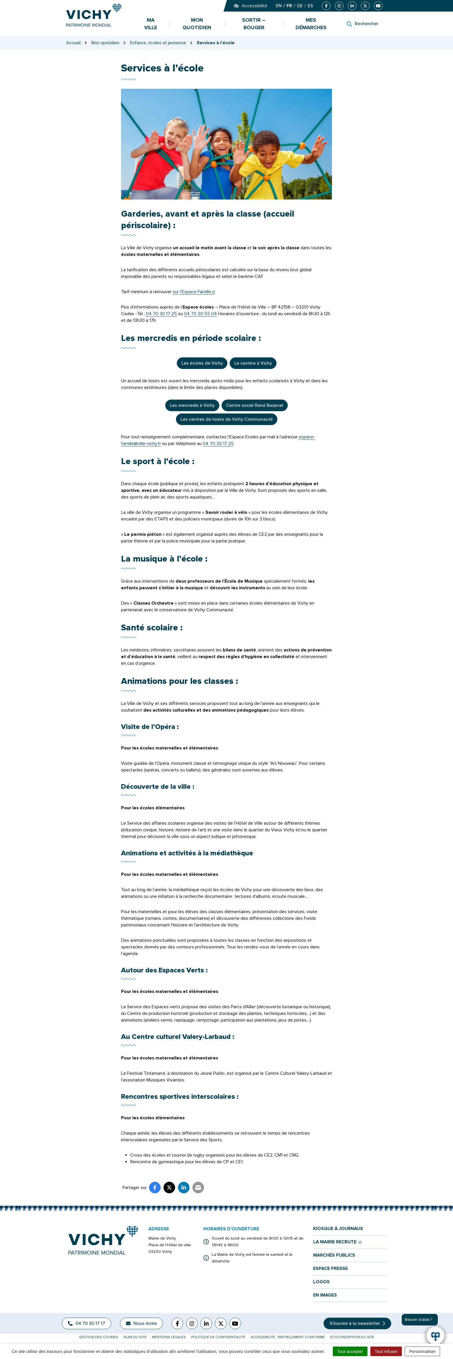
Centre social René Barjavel (254, 405)
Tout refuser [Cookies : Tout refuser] (386, 1351)
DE (300, 6)
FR (289, 6)
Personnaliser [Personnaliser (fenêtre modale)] (422, 1351)
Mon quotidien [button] (197, 24)
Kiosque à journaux (338, 1228)
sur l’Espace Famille (194, 292)
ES (310, 6)
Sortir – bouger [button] (254, 24)
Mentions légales (169, 1337)
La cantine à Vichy (253, 363)
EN (279, 6)
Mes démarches (311, 24)
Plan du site (135, 1337)
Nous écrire (141, 1323)
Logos (321, 1282)
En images (325, 1295)
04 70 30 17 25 (161, 314)
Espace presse (330, 1268)
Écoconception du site (352, 1337)
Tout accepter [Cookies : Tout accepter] (350, 1351)
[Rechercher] (362, 23)
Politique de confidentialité (218, 1337)
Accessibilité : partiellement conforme (288, 1337)
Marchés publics (334, 1255)
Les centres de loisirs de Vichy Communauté (227, 419)
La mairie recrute (337, 1242)
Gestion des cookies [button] (98, 1337)
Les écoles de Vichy (202, 363)
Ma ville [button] (150, 24)
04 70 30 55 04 (200, 314)
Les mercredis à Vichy (192, 405)
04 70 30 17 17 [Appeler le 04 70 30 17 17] (86, 1323)
